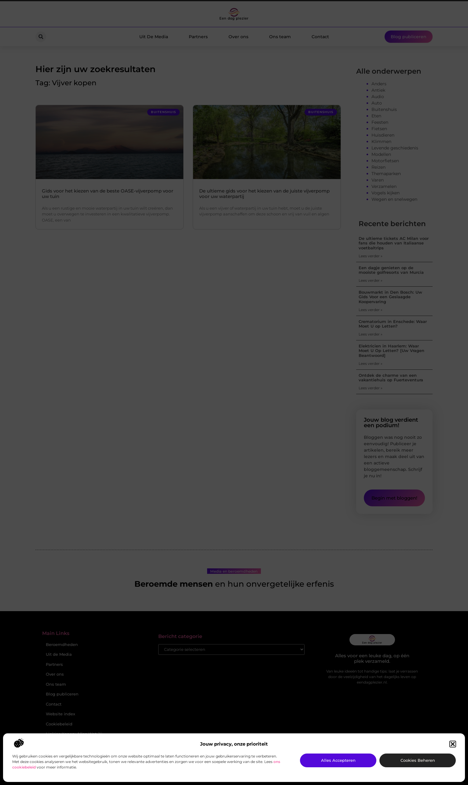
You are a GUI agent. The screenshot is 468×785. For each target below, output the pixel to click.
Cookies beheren (417, 760)
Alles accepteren (338, 760)
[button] (453, 744)
